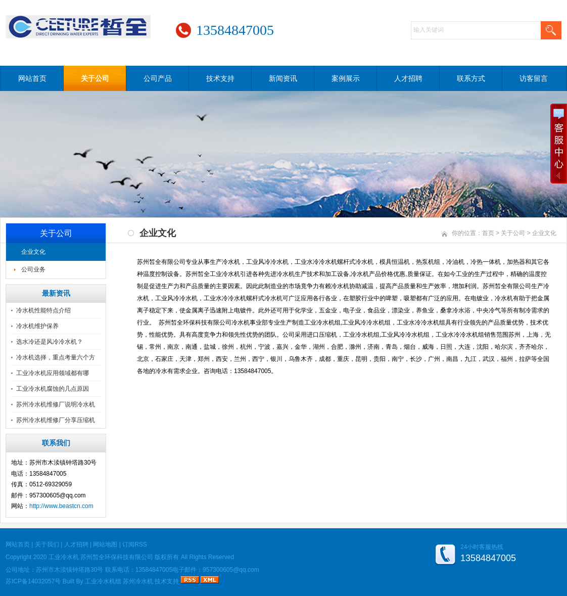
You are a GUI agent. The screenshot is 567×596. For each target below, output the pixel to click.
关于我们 (47, 544)
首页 (488, 233)
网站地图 (105, 544)
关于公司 (95, 78)
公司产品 (158, 78)
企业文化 (33, 251)
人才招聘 (408, 78)
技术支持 (220, 78)
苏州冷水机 (138, 581)
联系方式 (471, 78)
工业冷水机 (64, 557)
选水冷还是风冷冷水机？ (49, 341)
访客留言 (533, 78)
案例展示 (346, 78)
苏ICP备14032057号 (33, 581)
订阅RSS (134, 544)
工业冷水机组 (103, 581)
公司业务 (33, 269)
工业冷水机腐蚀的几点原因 (52, 388)
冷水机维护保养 (37, 326)
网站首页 (32, 78)
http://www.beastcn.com (61, 506)
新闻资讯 (283, 78)
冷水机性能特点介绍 (43, 310)
